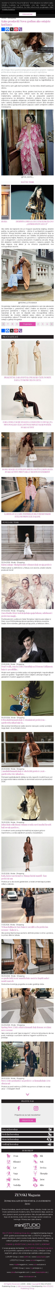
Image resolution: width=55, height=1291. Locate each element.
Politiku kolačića (8, 9)
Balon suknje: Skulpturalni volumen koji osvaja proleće (26, 564)
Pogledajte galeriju (27, 324)
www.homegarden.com (18, 1272)
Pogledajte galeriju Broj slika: (45, 50)
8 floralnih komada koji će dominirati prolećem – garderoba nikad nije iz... (23, 721)
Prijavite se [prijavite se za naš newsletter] (27, 1120)
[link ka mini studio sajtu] (27, 1228)
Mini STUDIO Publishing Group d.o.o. (16, 1233)
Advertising (20, 1244)
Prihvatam (27, 14)
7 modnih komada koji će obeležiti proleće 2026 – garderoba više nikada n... (23, 772)
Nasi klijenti (34, 1244)
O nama (9, 1244)
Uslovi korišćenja (23, 1286)
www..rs (24, 1257)
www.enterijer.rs (33, 1268)
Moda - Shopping (18, 562)
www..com (41, 1257)
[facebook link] (18, 1108)
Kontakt (46, 1244)
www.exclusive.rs (37, 1265)
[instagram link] (36, 1108)
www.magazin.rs (35, 1260)
